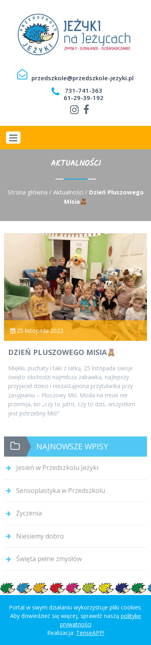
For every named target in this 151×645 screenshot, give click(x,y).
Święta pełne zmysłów (49, 558)
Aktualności (68, 192)
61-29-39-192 (83, 97)
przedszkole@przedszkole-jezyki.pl (82, 78)
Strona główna (28, 192)
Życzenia (29, 513)
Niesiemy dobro (40, 536)
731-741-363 (83, 90)
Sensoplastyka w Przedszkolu (60, 490)
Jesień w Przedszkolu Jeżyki (57, 467)
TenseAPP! (90, 633)
